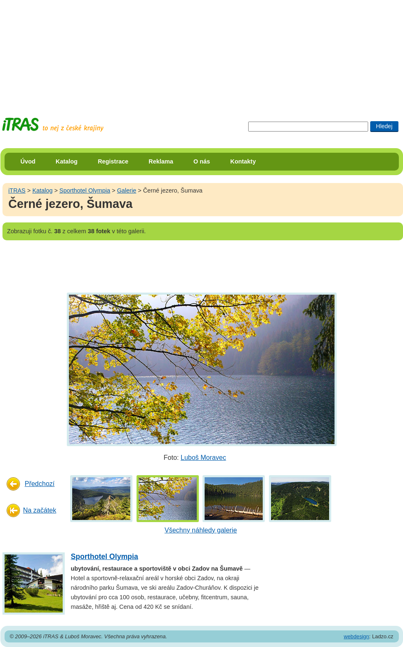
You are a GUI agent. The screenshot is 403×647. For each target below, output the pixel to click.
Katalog (67, 161)
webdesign (356, 636)
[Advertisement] (201, 52)
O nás (201, 161)
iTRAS (17, 190)
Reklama (161, 161)
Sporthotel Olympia (84, 190)
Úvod (27, 161)
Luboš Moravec (203, 457)
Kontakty (243, 161)
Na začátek (39, 510)
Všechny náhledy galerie (201, 530)
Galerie (126, 190)
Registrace (113, 161)
